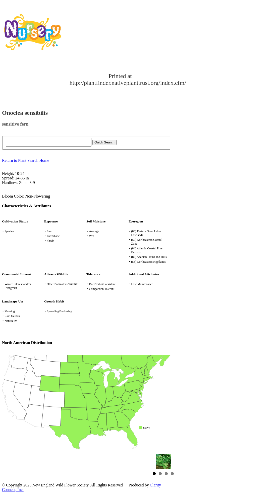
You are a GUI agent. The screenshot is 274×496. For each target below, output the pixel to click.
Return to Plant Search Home (25, 160)
